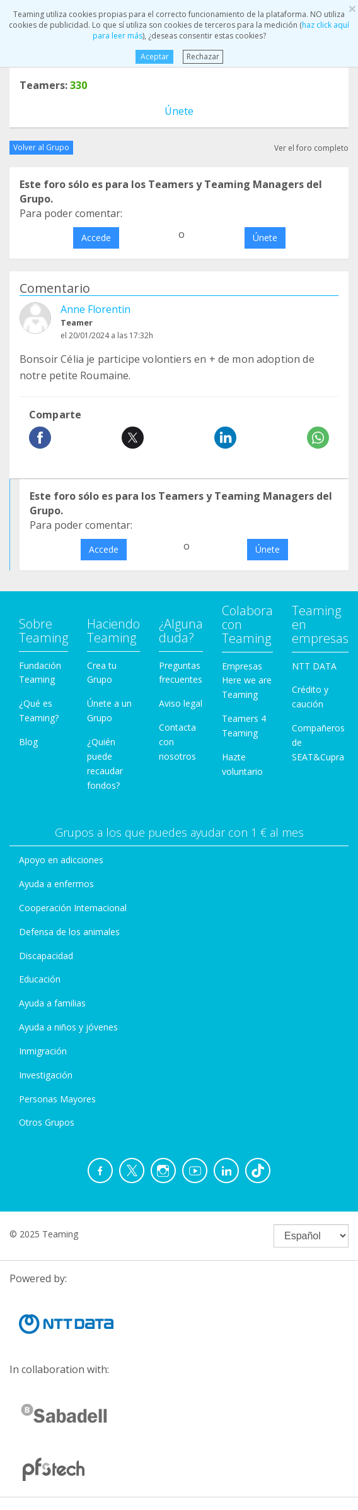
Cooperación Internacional (73, 908)
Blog (28, 742)
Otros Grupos (46, 1122)
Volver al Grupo (41, 147)
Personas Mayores (57, 1099)
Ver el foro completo (311, 148)
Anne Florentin (95, 309)
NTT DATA (314, 666)
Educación (40, 979)
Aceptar (154, 56)
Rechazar (203, 56)
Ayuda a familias (52, 1003)
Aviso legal (180, 703)
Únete (179, 111)
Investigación (45, 1075)
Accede (96, 238)
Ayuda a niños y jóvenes (68, 1027)
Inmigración (43, 1051)
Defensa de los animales (69, 932)
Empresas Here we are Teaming (247, 680)
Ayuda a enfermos (56, 884)
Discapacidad (46, 956)
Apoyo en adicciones (61, 860)
